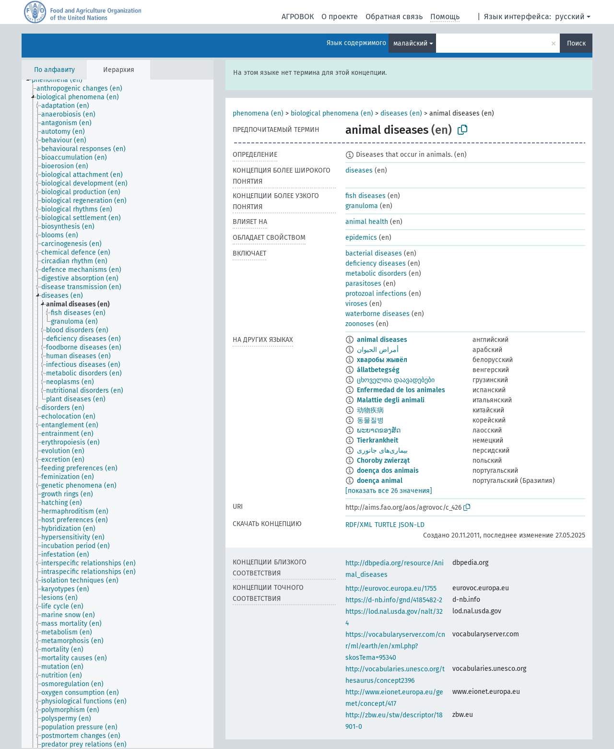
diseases (359, 170)
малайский (410, 43)
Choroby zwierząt (383, 460)
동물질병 (370, 420)
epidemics (361, 238)
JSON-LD (412, 525)
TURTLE (385, 525)
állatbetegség (378, 370)
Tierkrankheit (377, 440)
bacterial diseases (373, 253)
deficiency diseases (375, 263)
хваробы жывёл (382, 360)
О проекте (339, 16)
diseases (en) (401, 113)
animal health (366, 222)
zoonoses (359, 324)
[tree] (117, 414)
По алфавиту (54, 70)
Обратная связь (394, 16)
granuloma (361, 206)
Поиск (576, 43)
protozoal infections (376, 294)
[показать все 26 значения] (388, 491)
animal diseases (382, 340)
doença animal (379, 481)
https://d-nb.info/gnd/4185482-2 (393, 600)
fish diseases (365, 196)
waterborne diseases (377, 314)
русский (570, 16)
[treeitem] (61, 80)
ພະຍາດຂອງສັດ (379, 430)
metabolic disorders (376, 273)
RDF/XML (358, 525)
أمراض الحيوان (378, 350)
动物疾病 (370, 410)
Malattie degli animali (391, 400)
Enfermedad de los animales (401, 390)
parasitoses (363, 284)
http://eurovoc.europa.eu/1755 (391, 589)
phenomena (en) (258, 113)
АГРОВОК (298, 16)
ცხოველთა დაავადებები (396, 380)
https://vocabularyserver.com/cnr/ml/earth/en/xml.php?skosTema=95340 (395, 646)
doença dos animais (388, 471)
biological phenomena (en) (332, 113)
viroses (356, 304)
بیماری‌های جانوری (382, 450)
